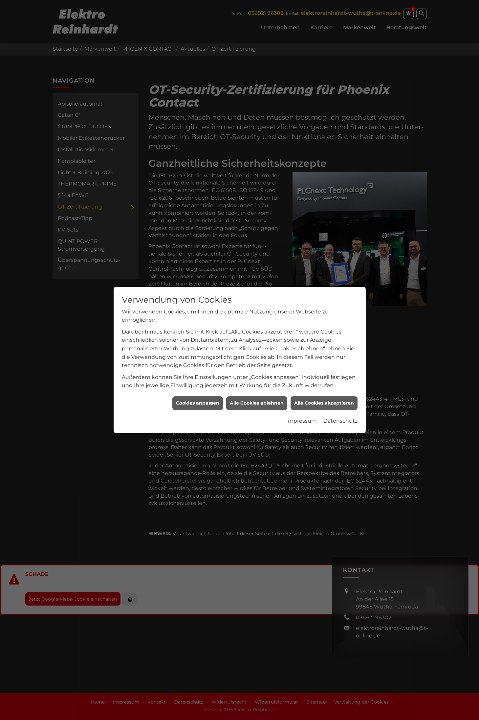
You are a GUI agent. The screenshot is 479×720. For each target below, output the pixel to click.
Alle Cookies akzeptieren (324, 355)
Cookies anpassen (197, 355)
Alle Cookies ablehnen (257, 355)
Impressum (301, 373)
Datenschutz (340, 373)
